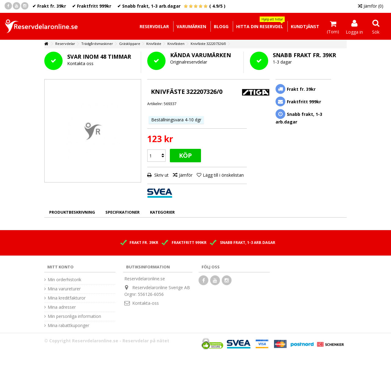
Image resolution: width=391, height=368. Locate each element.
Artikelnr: (155, 103)
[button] (259, 26)
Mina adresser (62, 307)
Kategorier (162, 212)
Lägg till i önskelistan (223, 175)
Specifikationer (122, 212)
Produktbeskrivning (72, 212)
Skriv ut (161, 175)
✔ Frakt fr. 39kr (49, 6)
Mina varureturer (64, 289)
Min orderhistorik (64, 279)
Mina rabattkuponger (68, 325)
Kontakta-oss (145, 303)
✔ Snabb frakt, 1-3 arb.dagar (149, 6)
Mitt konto (60, 267)
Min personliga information (74, 316)
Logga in (354, 31)
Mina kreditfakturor (67, 298)
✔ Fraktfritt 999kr (91, 6)
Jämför (185, 175)
